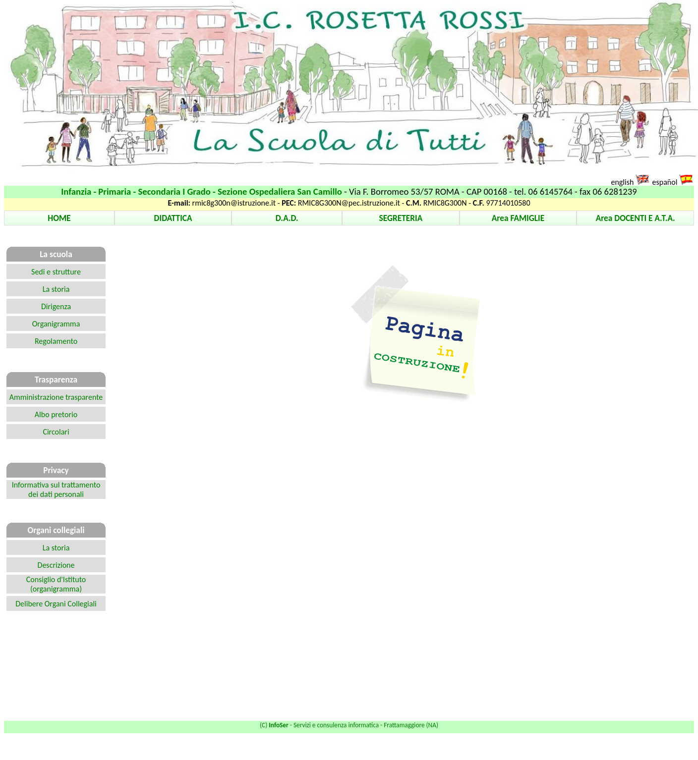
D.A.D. (287, 218)
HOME (59, 218)
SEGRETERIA (401, 218)
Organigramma (56, 323)
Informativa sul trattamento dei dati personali (56, 489)
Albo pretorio (56, 414)
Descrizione (56, 565)
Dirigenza (56, 306)
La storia (56, 289)
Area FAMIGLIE (518, 218)
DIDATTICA (173, 218)
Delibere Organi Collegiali (56, 603)
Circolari (56, 431)
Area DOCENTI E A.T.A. (635, 218)
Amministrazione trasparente (56, 397)
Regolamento (56, 341)
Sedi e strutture (56, 271)
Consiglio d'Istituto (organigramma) (56, 584)
